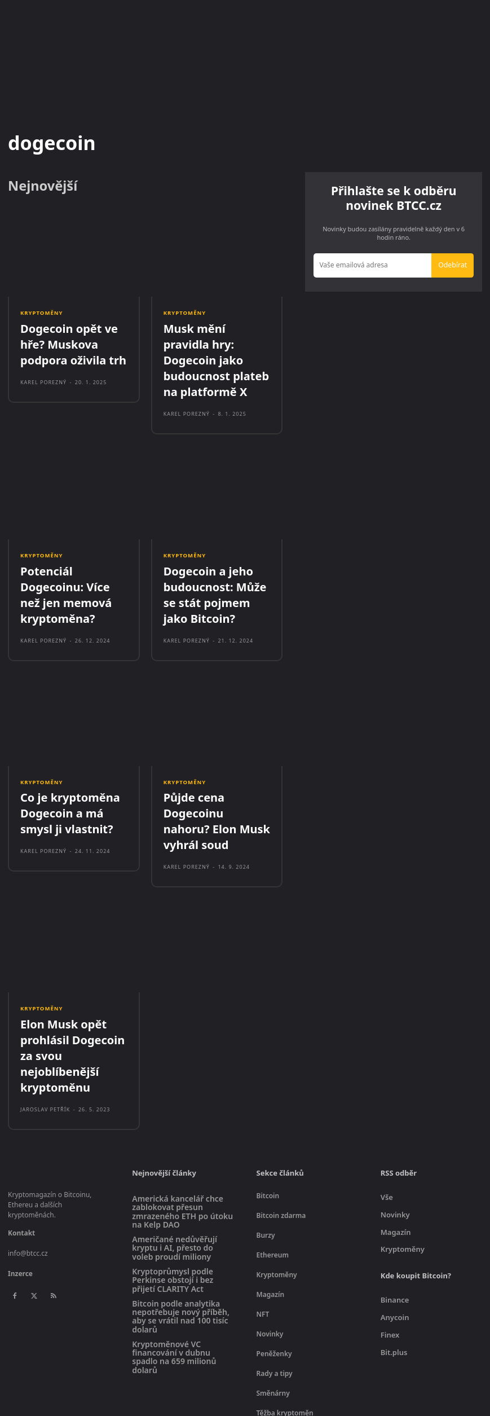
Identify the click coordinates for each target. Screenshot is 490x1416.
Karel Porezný (43, 371)
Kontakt (21, 1132)
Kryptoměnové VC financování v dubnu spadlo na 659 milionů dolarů (174, 1256)
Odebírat (454, 264)
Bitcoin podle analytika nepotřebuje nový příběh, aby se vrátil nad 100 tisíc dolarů (180, 1215)
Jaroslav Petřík (45, 1008)
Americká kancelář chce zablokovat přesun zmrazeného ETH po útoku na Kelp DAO (182, 1110)
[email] (374, 264)
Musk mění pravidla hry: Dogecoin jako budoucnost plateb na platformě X (216, 345)
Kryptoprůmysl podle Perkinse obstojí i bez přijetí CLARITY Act (172, 1179)
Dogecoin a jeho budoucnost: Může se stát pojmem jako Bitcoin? (214, 557)
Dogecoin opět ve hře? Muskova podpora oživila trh (73, 339)
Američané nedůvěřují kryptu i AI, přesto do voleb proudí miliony (174, 1147)
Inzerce (20, 1172)
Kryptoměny (40, 313)
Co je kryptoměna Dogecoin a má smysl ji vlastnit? (70, 763)
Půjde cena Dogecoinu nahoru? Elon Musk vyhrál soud (216, 763)
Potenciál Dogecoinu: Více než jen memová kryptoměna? (70, 551)
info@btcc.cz (28, 1152)
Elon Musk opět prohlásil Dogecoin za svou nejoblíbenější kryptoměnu (71, 969)
